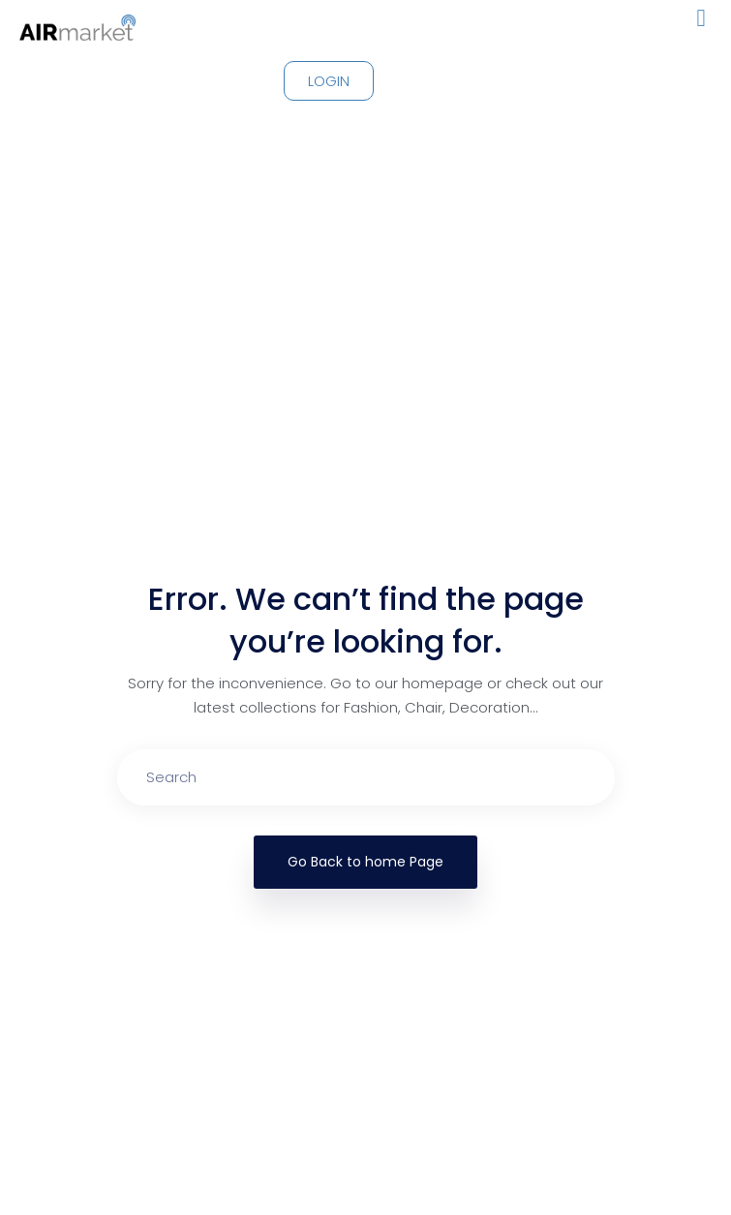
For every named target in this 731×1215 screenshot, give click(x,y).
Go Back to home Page (365, 861)
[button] (701, 18)
